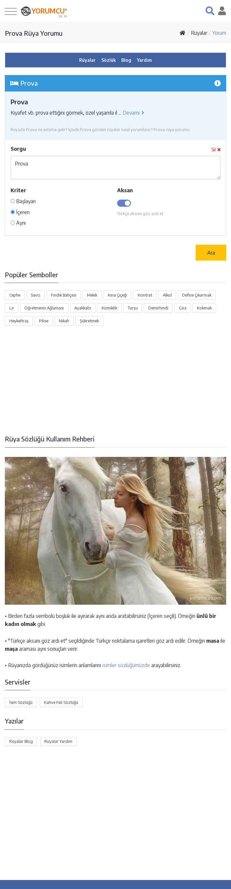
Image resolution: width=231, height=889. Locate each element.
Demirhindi (158, 307)
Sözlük (108, 60)
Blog (126, 60)
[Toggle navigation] (11, 11)
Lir (11, 307)
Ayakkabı (82, 307)
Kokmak (204, 307)
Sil (215, 149)
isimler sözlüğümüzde (126, 665)
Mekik (92, 295)
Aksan (125, 190)
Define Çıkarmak (196, 295)
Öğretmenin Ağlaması (44, 307)
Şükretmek (89, 320)
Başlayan (23, 201)
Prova (115, 167)
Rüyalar (199, 33)
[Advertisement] (115, 380)
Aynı (18, 223)
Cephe (14, 295)
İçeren (20, 212)
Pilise (43, 320)
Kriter (18, 190)
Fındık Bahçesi (63, 295)
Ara (211, 253)
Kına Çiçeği (117, 295)
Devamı (133, 112)
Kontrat (145, 295)
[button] (210, 10)
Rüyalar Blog (21, 741)
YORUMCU (49, 10)
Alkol (167, 295)
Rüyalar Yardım (58, 741)
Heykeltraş (19, 320)
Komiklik (109, 307)
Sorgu (18, 149)
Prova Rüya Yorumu (33, 33)
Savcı (35, 295)
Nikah (64, 320)
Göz (183, 307)
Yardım (144, 60)
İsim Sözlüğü (20, 702)
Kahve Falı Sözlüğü (61, 702)
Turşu (133, 307)
